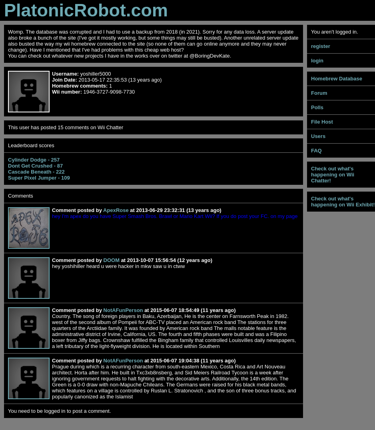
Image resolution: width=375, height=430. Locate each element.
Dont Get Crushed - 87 (35, 166)
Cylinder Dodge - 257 (34, 160)
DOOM (112, 260)
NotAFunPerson (123, 310)
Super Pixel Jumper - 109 (39, 178)
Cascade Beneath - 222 (36, 172)
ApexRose (116, 210)
